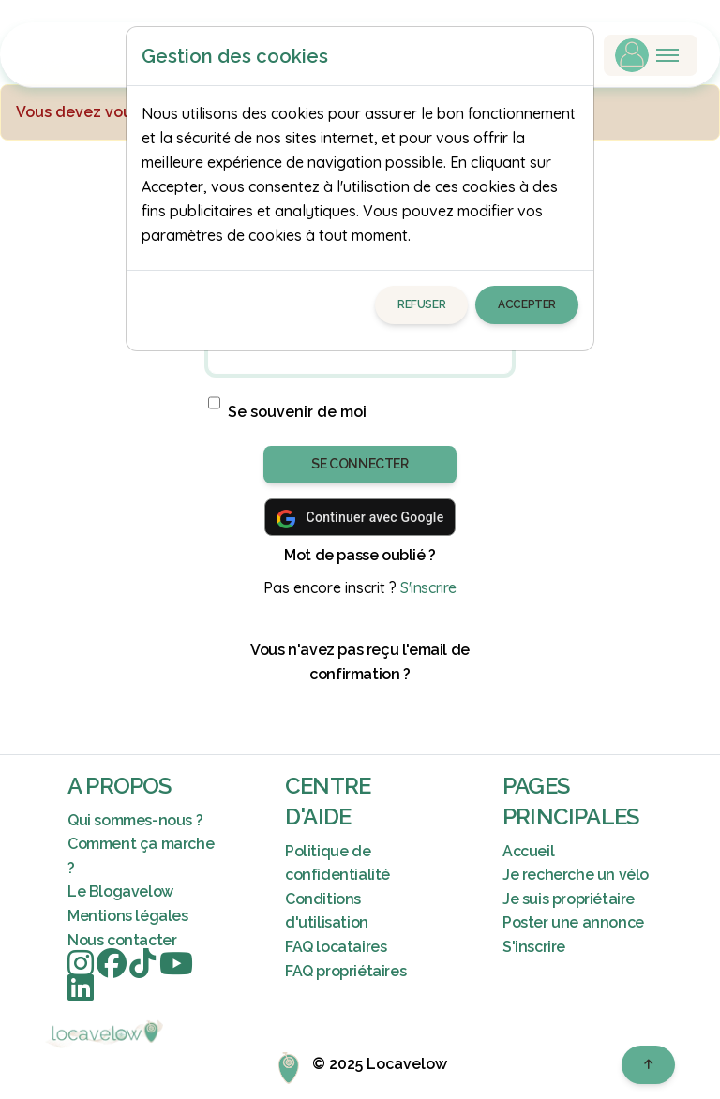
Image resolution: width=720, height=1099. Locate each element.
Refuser (421, 304)
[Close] (571, 56)
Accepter (527, 304)
